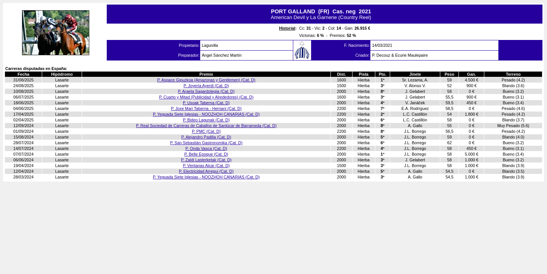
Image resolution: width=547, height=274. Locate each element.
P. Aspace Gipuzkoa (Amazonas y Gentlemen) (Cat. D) (206, 80)
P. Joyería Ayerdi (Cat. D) (206, 85)
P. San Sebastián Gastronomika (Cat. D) (206, 142)
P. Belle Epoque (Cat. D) (206, 154)
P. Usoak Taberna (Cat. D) (206, 102)
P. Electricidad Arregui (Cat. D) (206, 171)
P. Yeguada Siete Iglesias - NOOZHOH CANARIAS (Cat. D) (206, 114)
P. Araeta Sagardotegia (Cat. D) (206, 91)
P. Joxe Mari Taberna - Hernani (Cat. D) (206, 108)
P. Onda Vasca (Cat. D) (206, 148)
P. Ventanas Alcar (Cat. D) (206, 165)
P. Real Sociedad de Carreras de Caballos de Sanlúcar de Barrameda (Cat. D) (206, 125)
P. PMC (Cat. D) (206, 131)
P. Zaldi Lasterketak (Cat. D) (206, 160)
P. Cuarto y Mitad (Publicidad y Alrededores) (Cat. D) (206, 97)
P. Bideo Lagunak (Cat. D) (206, 120)
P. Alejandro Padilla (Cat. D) (206, 137)
